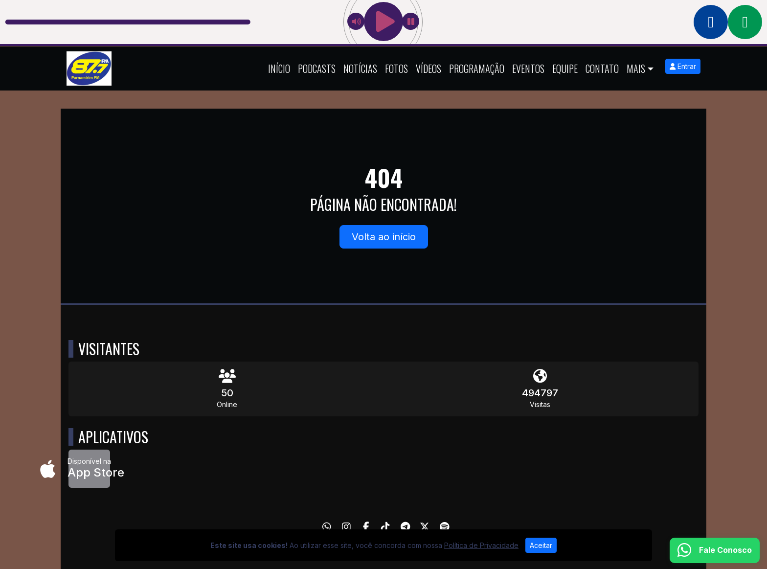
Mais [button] (636, 68)
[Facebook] (366, 527)
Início (279, 68)
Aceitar (541, 545)
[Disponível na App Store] (89, 469)
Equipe (565, 68)
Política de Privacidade (481, 545)
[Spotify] (444, 527)
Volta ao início (384, 237)
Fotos (396, 68)
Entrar (683, 66)
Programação (476, 68)
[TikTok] (385, 527)
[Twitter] (424, 527)
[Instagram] (346, 527)
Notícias (360, 68)
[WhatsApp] (326, 527)
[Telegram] (405, 527)
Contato (602, 68)
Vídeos (428, 68)
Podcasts (317, 68)
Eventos (528, 68)
